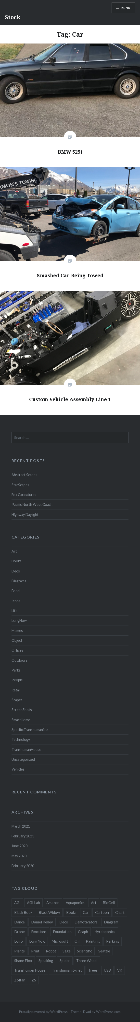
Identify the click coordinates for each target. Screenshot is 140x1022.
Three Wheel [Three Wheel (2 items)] (86, 960)
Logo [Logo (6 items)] (18, 941)
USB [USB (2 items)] (107, 970)
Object (17, 640)
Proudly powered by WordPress (43, 1011)
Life (14, 611)
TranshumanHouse (26, 749)
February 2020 (23, 866)
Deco (16, 571)
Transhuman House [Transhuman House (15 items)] (29, 970)
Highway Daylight (25, 514)
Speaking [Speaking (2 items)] (45, 960)
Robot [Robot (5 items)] (51, 951)
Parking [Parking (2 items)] (112, 941)
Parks (16, 670)
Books (17, 561)
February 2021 (23, 836)
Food (16, 591)
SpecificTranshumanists (30, 730)
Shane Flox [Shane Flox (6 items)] (23, 960)
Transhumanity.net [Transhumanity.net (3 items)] (67, 970)
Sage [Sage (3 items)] (67, 951)
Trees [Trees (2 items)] (93, 970)
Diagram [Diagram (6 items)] (111, 922)
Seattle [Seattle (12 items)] (104, 951)
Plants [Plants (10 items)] (19, 951)
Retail (16, 690)
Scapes (17, 700)
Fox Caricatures (24, 495)
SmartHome (21, 720)
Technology (21, 739)
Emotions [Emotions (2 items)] (39, 931)
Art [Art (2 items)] (93, 902)
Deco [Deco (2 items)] (63, 922)
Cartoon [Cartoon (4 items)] (102, 912)
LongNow (19, 620)
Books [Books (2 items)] (71, 912)
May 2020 (19, 856)
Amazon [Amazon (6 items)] (52, 902)
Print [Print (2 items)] (35, 951)
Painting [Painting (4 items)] (93, 941)
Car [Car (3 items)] (86, 912)
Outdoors (19, 660)
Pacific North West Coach (32, 504)
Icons (16, 601)
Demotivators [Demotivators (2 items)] (86, 922)
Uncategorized (23, 759)
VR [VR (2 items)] (119, 970)
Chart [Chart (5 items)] (120, 912)
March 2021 (21, 826)
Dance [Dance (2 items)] (19, 922)
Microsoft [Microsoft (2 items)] (59, 941)
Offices (17, 650)
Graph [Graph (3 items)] (83, 931)
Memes (17, 630)
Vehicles (18, 769)
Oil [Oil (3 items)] (77, 941)
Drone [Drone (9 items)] (19, 931)
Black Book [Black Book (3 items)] (23, 912)
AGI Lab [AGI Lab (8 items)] (33, 902)
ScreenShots (22, 710)
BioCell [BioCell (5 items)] (109, 902)
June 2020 (19, 846)
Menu (125, 8)
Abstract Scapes (24, 475)
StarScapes (20, 485)
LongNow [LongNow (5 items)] (37, 941)
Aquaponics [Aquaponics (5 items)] (75, 902)
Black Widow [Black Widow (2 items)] (49, 912)
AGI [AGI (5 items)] (17, 902)
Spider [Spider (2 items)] (65, 960)
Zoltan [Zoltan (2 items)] (19, 980)
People (17, 680)
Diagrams (19, 581)
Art (14, 551)
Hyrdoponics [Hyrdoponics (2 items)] (104, 931)
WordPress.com (108, 1011)
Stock (12, 17)
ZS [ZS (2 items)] (34, 980)
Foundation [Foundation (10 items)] (62, 931)
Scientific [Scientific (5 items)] (84, 951)
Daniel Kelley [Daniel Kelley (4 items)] (42, 922)
